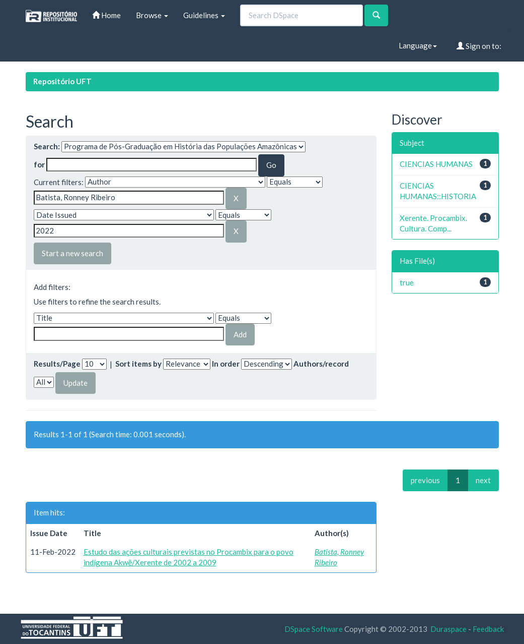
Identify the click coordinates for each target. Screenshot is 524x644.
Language (418, 45)
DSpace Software (313, 628)
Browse (152, 15)
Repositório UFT (62, 81)
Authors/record (321, 363)
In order (226, 363)
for (39, 164)
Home (106, 15)
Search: (47, 146)
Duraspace (448, 628)
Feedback (488, 628)
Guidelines (204, 15)
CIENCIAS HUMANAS (436, 163)
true (407, 282)
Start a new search (72, 253)
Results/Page (57, 363)
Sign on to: (479, 45)
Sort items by (138, 363)
